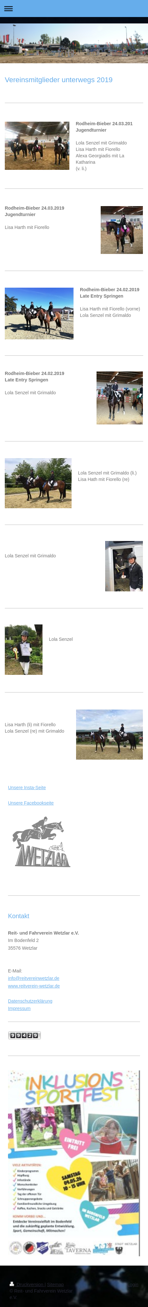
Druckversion (27, 1284)
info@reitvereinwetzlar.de (33, 978)
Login (132, 1284)
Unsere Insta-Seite (27, 787)
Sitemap (55, 1284)
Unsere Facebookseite (31, 803)
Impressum (19, 1008)
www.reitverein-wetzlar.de (34, 986)
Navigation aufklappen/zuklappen (74, 8)
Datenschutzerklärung (30, 1001)
